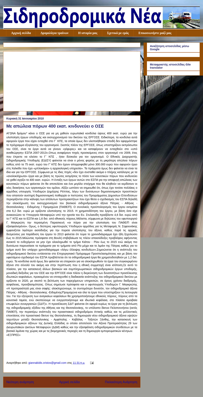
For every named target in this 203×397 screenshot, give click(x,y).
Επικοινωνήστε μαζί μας (154, 33)
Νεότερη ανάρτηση (20, 382)
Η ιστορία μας (87, 33)
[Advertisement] (71, 80)
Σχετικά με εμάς (118, 33)
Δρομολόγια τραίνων (55, 33)
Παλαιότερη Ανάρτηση (121, 382)
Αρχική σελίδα (21, 33)
